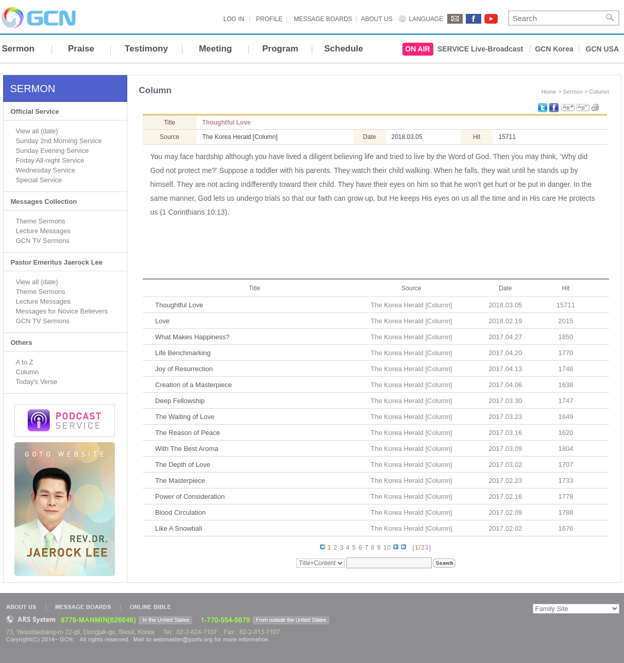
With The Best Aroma (186, 448)
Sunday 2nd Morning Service (59, 141)
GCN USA (602, 49)
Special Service (39, 180)
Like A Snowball (178, 528)
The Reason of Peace (187, 433)
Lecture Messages (43, 231)
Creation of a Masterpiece (193, 385)
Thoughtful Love (179, 305)
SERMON (33, 88)
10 (387, 547)
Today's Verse (37, 382)
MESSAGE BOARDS (323, 19)
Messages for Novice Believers (62, 311)
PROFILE (269, 19)
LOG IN (234, 19)
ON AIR (417, 49)
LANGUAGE (426, 19)
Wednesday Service (45, 170)
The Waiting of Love (184, 417)
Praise (81, 49)
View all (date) (37, 131)
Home (549, 92)
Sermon (18, 49)
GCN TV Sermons (43, 241)
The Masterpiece (180, 480)
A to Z (24, 362)
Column (27, 372)
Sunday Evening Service (52, 150)
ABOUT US (377, 19)
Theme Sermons (40, 221)
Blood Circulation (180, 512)
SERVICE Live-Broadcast (480, 49)
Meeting (215, 49)
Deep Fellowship (180, 401)
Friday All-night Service (50, 160)
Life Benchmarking (183, 353)
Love (162, 321)
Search (610, 18)
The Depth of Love (182, 464)
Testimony (146, 49)
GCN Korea (554, 49)
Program (280, 49)
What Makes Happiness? (192, 337)
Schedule (343, 49)
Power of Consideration (190, 496)
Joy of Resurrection (184, 369)
